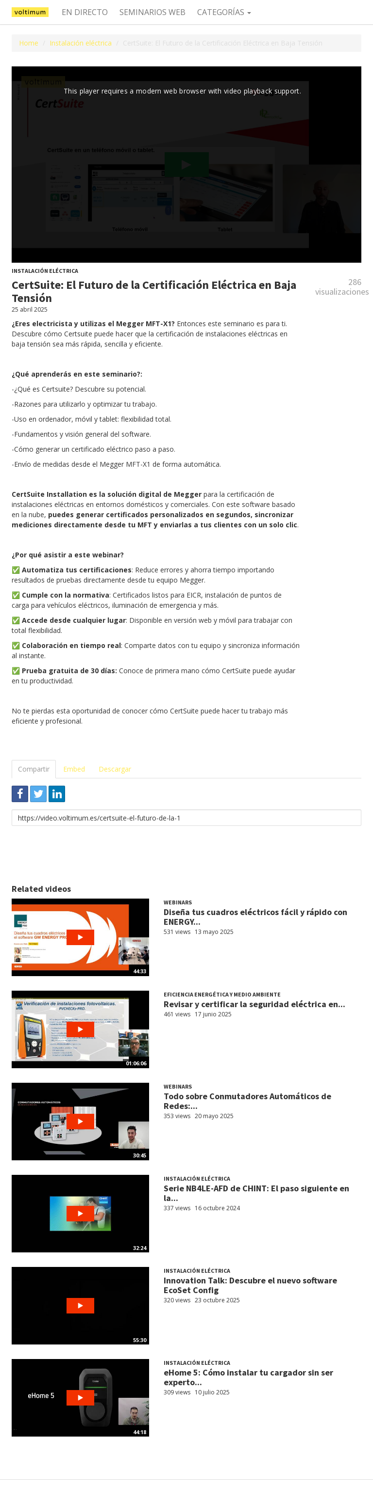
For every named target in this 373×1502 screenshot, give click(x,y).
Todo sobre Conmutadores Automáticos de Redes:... (247, 1101)
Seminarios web (152, 12)
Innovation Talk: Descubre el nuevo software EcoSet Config (250, 1285)
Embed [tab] (74, 769)
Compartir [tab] (34, 769)
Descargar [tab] (115, 769)
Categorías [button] (224, 12)
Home (28, 42)
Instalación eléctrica (81, 42)
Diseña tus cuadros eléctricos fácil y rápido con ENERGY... (255, 916)
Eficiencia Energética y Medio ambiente (222, 994)
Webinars (178, 902)
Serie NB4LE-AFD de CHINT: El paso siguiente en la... (256, 1193)
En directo (85, 12)
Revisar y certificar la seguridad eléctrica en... (254, 1004)
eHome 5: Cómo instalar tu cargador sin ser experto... (248, 1377)
